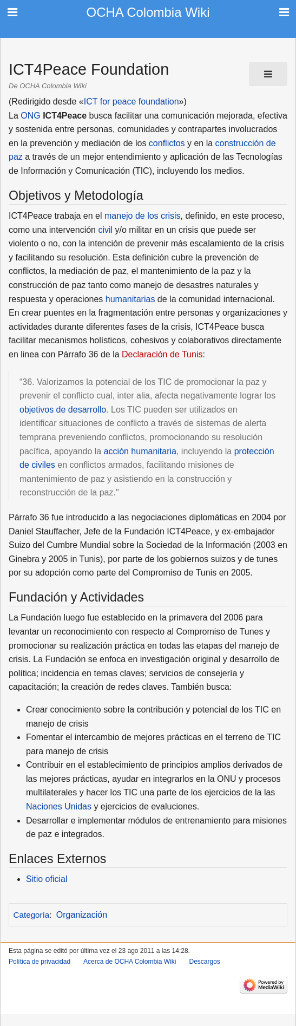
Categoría (32, 914)
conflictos (167, 143)
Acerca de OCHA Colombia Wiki (129, 961)
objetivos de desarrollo (62, 409)
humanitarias (130, 299)
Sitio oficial (46, 879)
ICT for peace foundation (131, 101)
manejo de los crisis (142, 215)
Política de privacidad (39, 961)
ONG (30, 115)
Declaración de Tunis (162, 354)
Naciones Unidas (58, 806)
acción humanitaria (140, 451)
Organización (81, 914)
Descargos (204, 961)
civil (105, 229)
